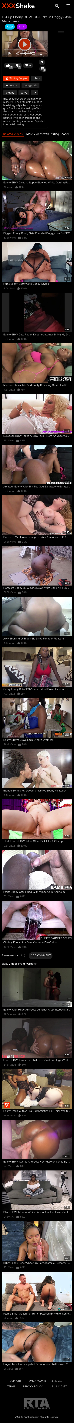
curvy (24, 92)
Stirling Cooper (16, 79)
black (37, 78)
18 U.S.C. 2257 (58, 1386)
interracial (12, 85)
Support (15, 1381)
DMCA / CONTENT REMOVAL (45, 1381)
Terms (11, 1386)
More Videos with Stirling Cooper (47, 134)
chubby (10, 92)
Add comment (41, 955)
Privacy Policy (32, 1386)
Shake (18, 6)
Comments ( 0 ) (13, 955)
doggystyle (30, 85)
